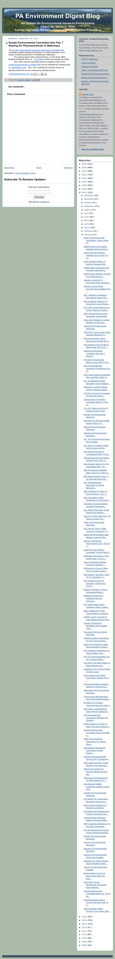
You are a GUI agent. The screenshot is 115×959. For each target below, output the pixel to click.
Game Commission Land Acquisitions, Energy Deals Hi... (96, 240)
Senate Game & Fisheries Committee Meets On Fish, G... (96, 402)
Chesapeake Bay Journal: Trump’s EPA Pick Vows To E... (96, 902)
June (86, 217)
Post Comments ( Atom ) (26, 173)
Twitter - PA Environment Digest (94, 70)
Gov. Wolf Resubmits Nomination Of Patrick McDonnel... (94, 485)
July (86, 213)
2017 (84, 192)
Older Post (68, 168)
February (88, 231)
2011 (84, 934)
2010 (84, 938)
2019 (84, 185)
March (87, 228)
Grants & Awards (88, 63)
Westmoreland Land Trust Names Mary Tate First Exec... (94, 876)
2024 (84, 168)
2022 (84, 175)
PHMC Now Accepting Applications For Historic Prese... (95, 741)
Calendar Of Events (89, 67)
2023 (84, 171)
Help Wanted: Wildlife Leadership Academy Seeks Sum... (96, 786)
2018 (84, 189)
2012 (84, 931)
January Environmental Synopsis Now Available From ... (97, 289)
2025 (84, 164)
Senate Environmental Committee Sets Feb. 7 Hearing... (94, 353)
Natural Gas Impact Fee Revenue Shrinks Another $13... (95, 771)
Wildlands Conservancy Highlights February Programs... (93, 598)
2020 (84, 182)
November (88, 199)
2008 (84, 945)
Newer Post (9, 168)
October (87, 203)
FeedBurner (45, 202)
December (88, 195)
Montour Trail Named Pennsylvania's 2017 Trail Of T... (97, 543)
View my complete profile (92, 149)
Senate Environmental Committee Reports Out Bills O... (97, 732)
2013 (84, 927)
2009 (84, 942)
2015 (84, 920)
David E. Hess (88, 94)
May (86, 220)
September (89, 206)
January (87, 235)
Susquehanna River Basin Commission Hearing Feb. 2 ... (96, 678)
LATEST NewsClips (89, 59)
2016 (84, 917)
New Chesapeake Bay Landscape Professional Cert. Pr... (97, 368)
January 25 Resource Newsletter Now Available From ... (95, 626)
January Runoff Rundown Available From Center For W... (96, 255)
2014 (84, 924)
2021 (84, 178)
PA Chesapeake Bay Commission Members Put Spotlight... (96, 717)
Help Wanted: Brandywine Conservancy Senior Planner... (94, 750)
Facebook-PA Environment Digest (95, 74)
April (86, 224)
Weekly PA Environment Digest (94, 78)
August (87, 210)
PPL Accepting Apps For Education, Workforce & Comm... (95, 583)
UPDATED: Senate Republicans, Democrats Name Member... (95, 885)
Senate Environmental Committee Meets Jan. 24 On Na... (97, 893)
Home (38, 168)
